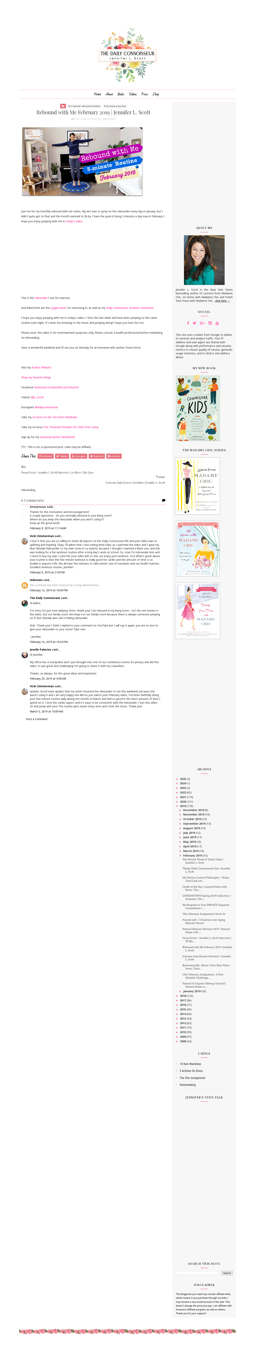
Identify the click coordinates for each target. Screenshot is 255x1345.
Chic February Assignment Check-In (202, 916)
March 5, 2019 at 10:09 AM (47, 711)
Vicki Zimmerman (43, 532)
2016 (182, 1007)
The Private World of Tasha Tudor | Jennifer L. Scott (201, 863)
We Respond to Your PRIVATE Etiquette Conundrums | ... (204, 908)
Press (144, 96)
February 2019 (192, 857)
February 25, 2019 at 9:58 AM (49, 675)
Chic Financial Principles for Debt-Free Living (72, 429)
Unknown (37, 576)
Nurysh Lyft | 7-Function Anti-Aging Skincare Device (202, 923)
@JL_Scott (38, 399)
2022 (182, 794)
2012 (182, 1025)
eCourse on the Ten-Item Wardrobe (56, 419)
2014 (182, 1016)
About (109, 96)
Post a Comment (38, 719)
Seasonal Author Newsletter (59, 439)
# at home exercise (114, 108)
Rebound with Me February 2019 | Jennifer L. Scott (206, 950)
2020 (182, 803)
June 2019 (189, 839)
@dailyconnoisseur (47, 409)
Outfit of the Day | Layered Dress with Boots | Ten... (203, 890)
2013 (182, 1020)
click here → (221, 303)
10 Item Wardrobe (189, 1066)
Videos (133, 96)
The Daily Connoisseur (46, 594)
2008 (182, 1043)
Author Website (43, 369)
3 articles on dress (190, 1073)
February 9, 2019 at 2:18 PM (48, 569)
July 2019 (188, 834)
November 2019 (193, 816)
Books (121, 96)
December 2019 (193, 812)
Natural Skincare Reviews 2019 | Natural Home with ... (204, 932)
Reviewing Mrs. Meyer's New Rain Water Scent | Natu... (204, 968)
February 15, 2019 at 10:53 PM (50, 638)
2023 (182, 790)
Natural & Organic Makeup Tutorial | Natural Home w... (203, 987)
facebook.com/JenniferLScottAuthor (58, 389)
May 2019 (188, 844)
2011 (182, 1029)
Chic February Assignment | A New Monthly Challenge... (201, 977)
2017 (182, 1002)
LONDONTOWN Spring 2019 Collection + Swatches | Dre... (205, 899)
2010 (182, 1034)
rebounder (42, 300)
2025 (182, 781)
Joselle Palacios (42, 646)
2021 (182, 799)
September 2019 (193, 825)
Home (97, 96)
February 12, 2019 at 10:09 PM (50, 587)
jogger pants (60, 310)
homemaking (186, 1087)
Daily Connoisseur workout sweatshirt (131, 310)
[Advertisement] (203, 163)
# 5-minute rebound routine (83, 108)
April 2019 (189, 848)
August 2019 (190, 830)
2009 (182, 1039)
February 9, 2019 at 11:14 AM (49, 524)
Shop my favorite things (37, 379)
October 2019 (191, 821)
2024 (182, 785)
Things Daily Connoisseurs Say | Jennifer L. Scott (205, 872)
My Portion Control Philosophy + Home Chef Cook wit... (204, 881)
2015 (182, 1011)
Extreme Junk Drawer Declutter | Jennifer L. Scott (205, 959)
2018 (182, 997)
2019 (182, 808)
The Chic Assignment (191, 1080)
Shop (156, 96)
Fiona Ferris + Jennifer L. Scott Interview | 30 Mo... (205, 941)
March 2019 (190, 853)
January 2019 (191, 993)
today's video (89, 223)
